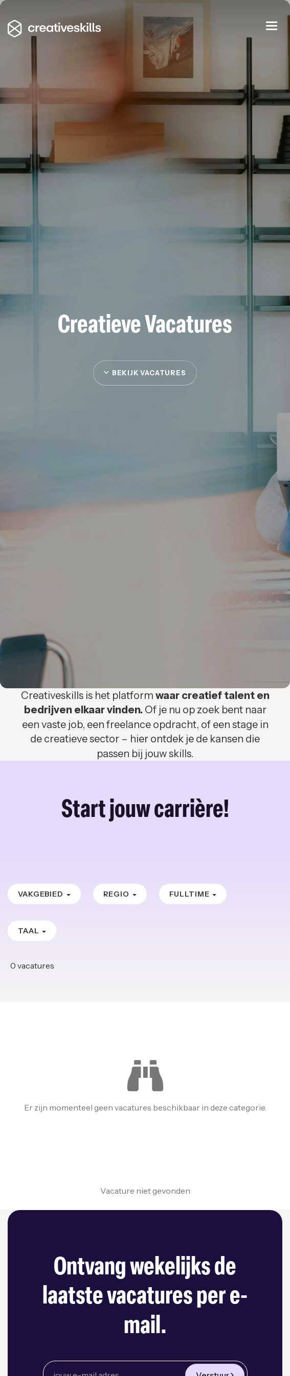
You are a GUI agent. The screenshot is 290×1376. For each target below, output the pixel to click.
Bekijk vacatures (145, 373)
